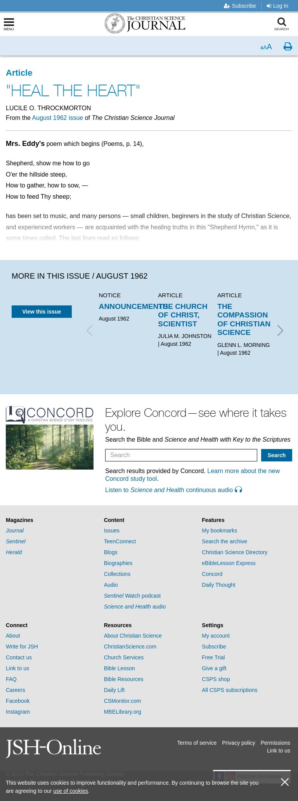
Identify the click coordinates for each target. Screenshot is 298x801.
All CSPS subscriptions (229, 690)
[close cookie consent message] (284, 782)
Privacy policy (238, 743)
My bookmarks (219, 530)
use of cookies (70, 791)
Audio (111, 585)
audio (135, 606)
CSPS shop (216, 679)
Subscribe (240, 6)
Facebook (17, 701)
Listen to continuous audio (173, 490)
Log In (277, 6)
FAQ (11, 679)
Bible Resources (124, 679)
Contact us (19, 657)
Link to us (17, 668)
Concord (212, 574)
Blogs (111, 552)
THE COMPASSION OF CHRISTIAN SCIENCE (243, 319)
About (13, 636)
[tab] (51, 520)
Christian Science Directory (234, 552)
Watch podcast (132, 596)
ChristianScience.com (130, 646)
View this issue (41, 312)
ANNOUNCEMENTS (133, 306)
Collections (117, 574)
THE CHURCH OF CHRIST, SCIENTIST (182, 315)
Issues (112, 530)
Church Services (124, 657)
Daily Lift (114, 690)
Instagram (18, 712)
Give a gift (214, 668)
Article (19, 73)
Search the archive (224, 541)
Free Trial (213, 657)
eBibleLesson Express (229, 563)
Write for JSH (22, 646)
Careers (15, 690)
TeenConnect (120, 541)
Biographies (118, 563)
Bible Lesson (119, 668)
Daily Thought (218, 585)
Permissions (275, 743)
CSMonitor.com (122, 701)
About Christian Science (133, 636)
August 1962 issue (57, 117)
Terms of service (197, 743)
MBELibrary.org (122, 712)
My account (216, 636)
